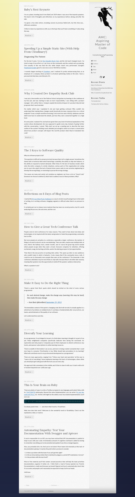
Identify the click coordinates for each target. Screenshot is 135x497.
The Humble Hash (95, 101)
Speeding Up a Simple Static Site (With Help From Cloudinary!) (52, 50)
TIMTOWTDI (30, 392)
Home (95, 60)
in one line (80, 392)
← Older (26, 485)
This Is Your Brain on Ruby (41, 385)
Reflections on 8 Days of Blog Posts (46, 193)
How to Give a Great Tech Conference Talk (51, 227)
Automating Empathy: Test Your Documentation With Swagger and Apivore (51, 431)
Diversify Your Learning (39, 333)
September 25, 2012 (54, 302)
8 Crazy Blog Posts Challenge (41, 199)
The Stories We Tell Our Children (99, 104)
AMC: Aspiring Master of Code (103, 42)
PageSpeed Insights (30, 68)
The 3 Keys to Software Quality (44, 150)
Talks (94, 66)
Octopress (50, 491)
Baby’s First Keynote (37, 9)
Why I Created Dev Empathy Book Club (49, 93)
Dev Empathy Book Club (51, 61)
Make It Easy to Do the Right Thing (46, 283)
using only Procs (29, 394)
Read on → (29, 35)
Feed (94, 72)
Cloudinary (46, 71)
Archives (54, 485)
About (94, 69)
